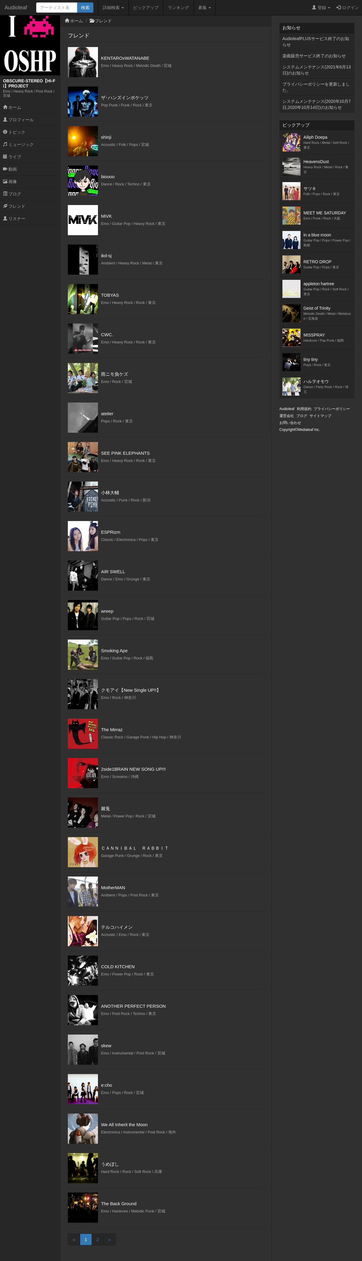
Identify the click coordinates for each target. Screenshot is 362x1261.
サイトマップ (320, 416)
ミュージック (18, 144)
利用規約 (304, 409)
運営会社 (286, 416)
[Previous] (74, 1239)
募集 (204, 7)
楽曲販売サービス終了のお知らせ (314, 55)
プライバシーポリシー (332, 409)
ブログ (12, 193)
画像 (10, 181)
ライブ (12, 156)
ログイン (347, 7)
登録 (321, 7)
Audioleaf (16, 8)
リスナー (14, 218)
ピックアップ (146, 7)
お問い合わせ (290, 423)
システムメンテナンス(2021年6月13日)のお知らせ (316, 70)
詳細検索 (113, 7)
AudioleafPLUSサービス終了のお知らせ (315, 41)
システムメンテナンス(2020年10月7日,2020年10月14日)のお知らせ (316, 104)
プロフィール (18, 119)
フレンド (14, 206)
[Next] (109, 1239)
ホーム (12, 107)
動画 (10, 169)
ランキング (178, 7)
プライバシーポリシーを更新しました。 (316, 87)
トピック (14, 132)
